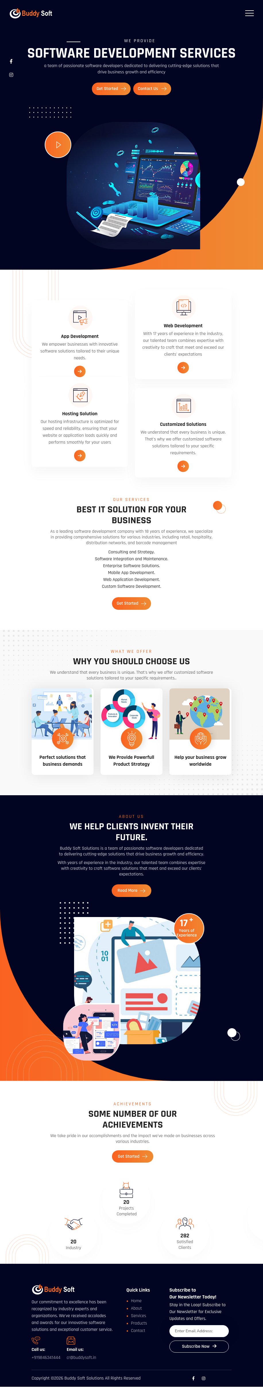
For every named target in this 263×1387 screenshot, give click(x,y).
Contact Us (152, 88)
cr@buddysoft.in (81, 1358)
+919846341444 (46, 1358)
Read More (131, 890)
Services (138, 1316)
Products (139, 1323)
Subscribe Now (199, 1346)
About (136, 1308)
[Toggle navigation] (249, 13)
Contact (138, 1331)
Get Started (111, 88)
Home (136, 1301)
